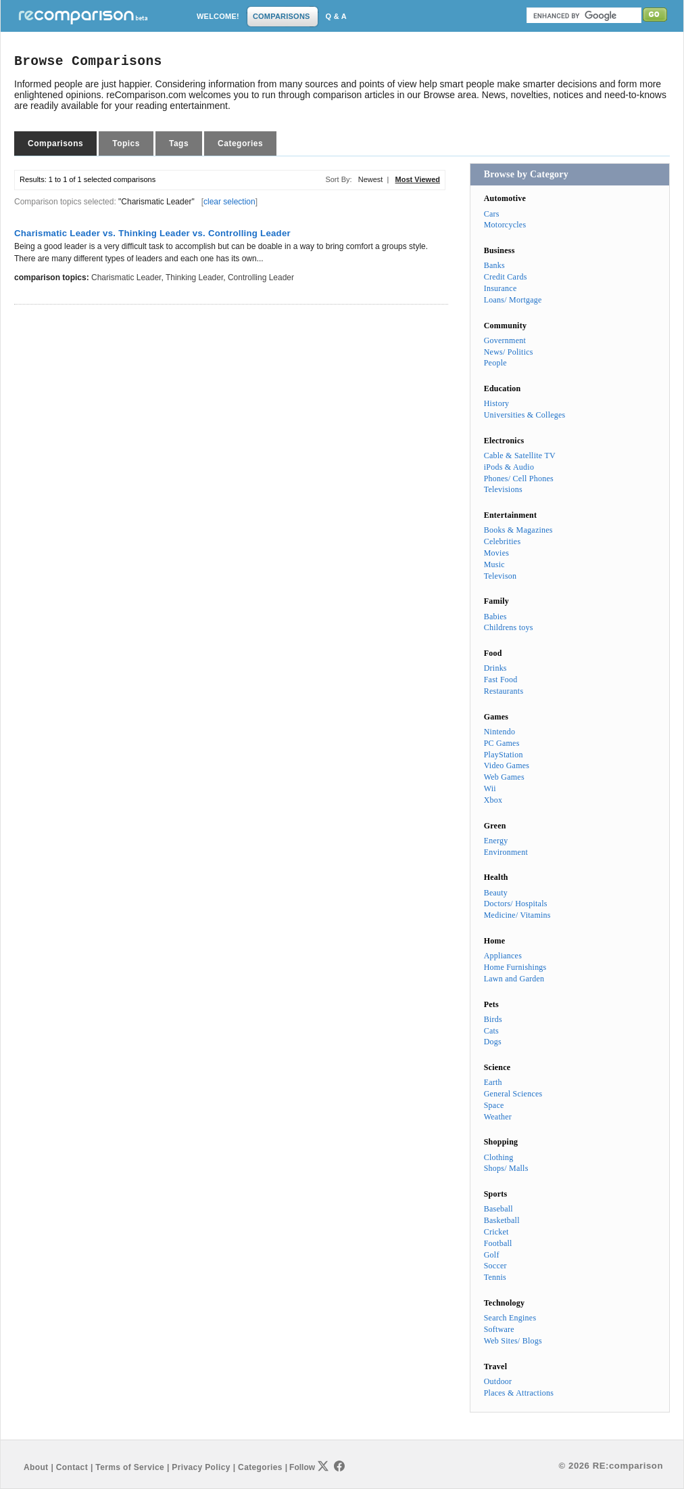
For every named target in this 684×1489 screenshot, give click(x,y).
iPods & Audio (509, 467)
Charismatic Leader (126, 277)
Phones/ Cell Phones (519, 478)
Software (499, 1329)
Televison (500, 576)
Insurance (500, 288)
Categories (240, 143)
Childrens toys (508, 627)
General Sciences (513, 1093)
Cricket (496, 1232)
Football (498, 1243)
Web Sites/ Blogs (513, 1341)
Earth (493, 1082)
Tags (179, 143)
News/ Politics (508, 352)
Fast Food (501, 679)
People (495, 363)
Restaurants (504, 691)
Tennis (495, 1277)
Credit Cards (505, 277)
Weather (498, 1116)
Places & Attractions (519, 1393)
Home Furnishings (515, 967)
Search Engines (510, 1318)
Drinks (495, 668)
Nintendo (500, 731)
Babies (495, 616)
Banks (494, 265)
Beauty (496, 892)
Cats (491, 1031)
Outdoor (498, 1381)
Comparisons (55, 143)
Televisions (503, 489)
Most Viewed (417, 179)
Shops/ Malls (506, 1168)
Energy (496, 840)
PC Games (502, 743)
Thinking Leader (194, 277)
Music (494, 564)
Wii (490, 788)
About (36, 1467)
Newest (370, 179)
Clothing (499, 1157)
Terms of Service (129, 1467)
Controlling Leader (261, 277)
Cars (491, 214)
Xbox (493, 800)
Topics (126, 143)
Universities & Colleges (525, 415)
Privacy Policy (201, 1467)
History (497, 403)
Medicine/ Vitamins (517, 915)
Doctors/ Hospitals (515, 903)
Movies (496, 553)
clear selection (229, 201)
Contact (72, 1467)
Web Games (504, 777)
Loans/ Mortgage (513, 300)
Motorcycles (505, 224)
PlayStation (503, 754)
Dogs (493, 1041)
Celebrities (502, 541)
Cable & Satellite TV (520, 455)
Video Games (507, 765)
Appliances (503, 955)
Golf (491, 1255)
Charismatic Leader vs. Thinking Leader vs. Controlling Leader (152, 233)
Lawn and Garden (514, 978)
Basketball (502, 1220)
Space (494, 1105)
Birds (493, 1019)
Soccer (495, 1265)
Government (505, 340)
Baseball (498, 1209)
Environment (506, 852)
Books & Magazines (518, 530)
